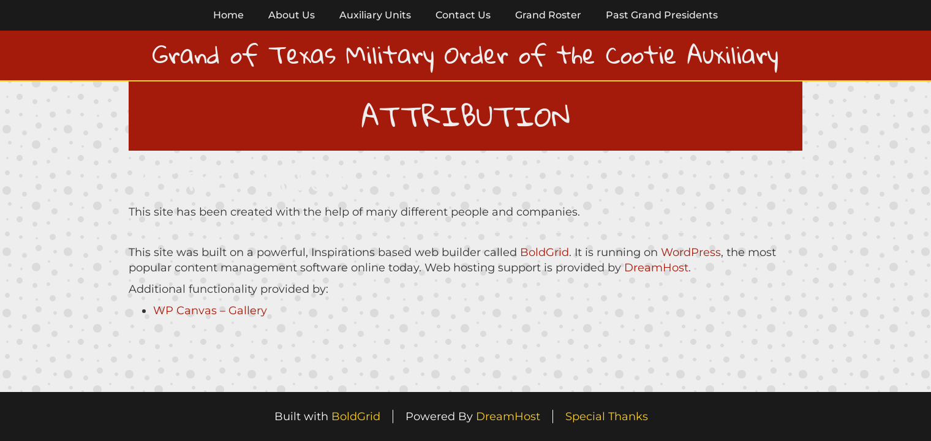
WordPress (691, 252)
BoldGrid (544, 252)
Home (228, 15)
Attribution (242, 180)
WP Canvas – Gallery (210, 310)
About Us (291, 15)
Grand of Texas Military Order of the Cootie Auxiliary (465, 54)
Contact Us (463, 15)
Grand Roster (548, 15)
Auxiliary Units (375, 15)
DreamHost (656, 267)
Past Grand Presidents (662, 15)
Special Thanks (606, 416)
